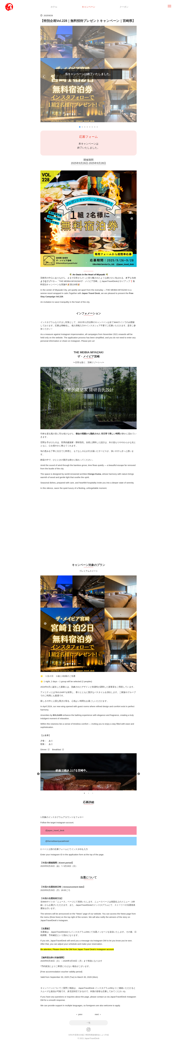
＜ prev (79, 1014)
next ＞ (98, 1014)
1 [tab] (86, 262)
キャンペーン (88, 7)
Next (131, 218)
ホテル (54, 7)
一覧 (88, 1023)
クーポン (124, 7)
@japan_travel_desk (54, 830)
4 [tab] (94, 667)
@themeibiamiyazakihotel (57, 841)
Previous (45, 218)
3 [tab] (90, 667)
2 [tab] (90, 262)
